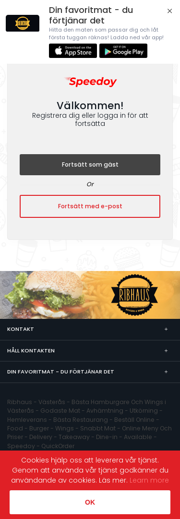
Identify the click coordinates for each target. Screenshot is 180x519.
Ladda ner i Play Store (123, 51)
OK (90, 502)
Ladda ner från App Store (73, 51)
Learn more (149, 480)
